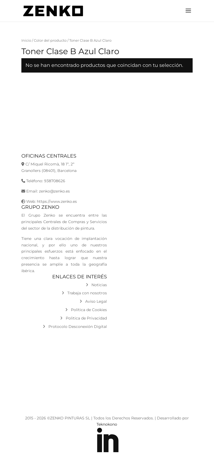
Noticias (96, 284)
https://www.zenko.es (57, 201)
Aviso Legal (93, 301)
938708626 (54, 180)
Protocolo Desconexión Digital (75, 326)
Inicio (26, 40)
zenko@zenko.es (54, 191)
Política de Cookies (86, 309)
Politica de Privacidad (83, 318)
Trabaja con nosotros (84, 293)
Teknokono (107, 424)
